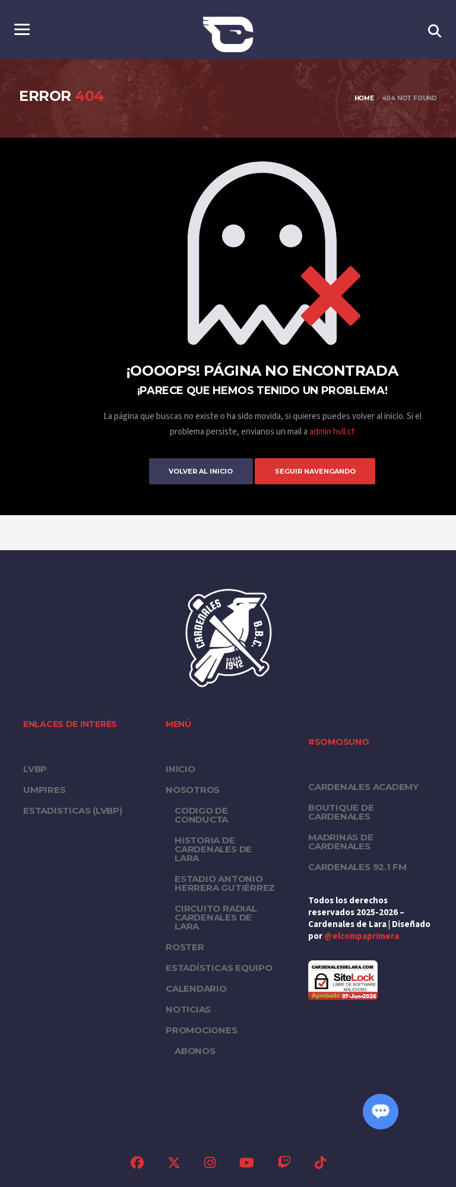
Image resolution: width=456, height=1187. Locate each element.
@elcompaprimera (361, 935)
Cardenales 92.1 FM (357, 866)
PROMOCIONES (202, 1029)
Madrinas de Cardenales (340, 841)
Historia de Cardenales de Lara (213, 848)
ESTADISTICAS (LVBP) (72, 809)
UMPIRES (44, 789)
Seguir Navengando (320, 470)
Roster (185, 946)
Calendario (196, 988)
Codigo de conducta (201, 814)
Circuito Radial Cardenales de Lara (216, 916)
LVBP (35, 768)
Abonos (195, 1050)
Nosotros (193, 789)
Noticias (188, 1008)
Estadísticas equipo (219, 967)
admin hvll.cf (331, 432)
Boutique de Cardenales (341, 811)
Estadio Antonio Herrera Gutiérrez (225, 882)
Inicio (180, 768)
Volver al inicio (195, 470)
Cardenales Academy (363, 786)
